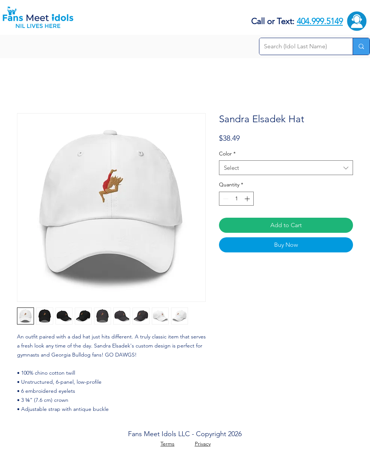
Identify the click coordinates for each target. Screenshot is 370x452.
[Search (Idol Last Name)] (300, 46)
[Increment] (248, 198)
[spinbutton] (236, 198)
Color (227, 153)
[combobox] (286, 167)
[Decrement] (225, 198)
